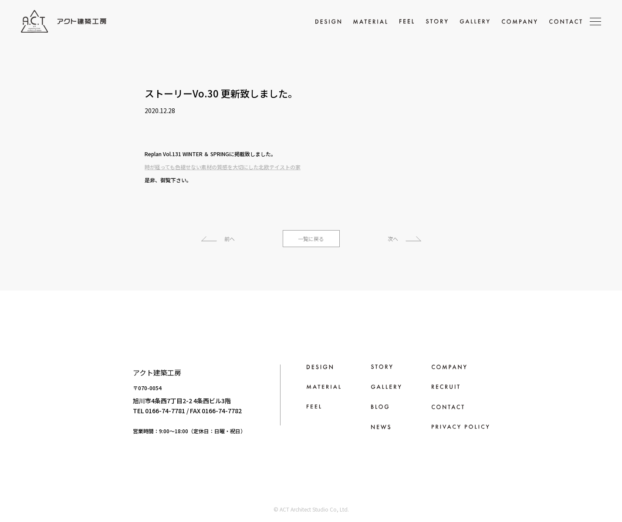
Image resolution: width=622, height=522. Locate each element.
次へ (393, 238)
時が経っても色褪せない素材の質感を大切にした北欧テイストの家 (223, 167)
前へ (229, 238)
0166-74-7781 (165, 410)
